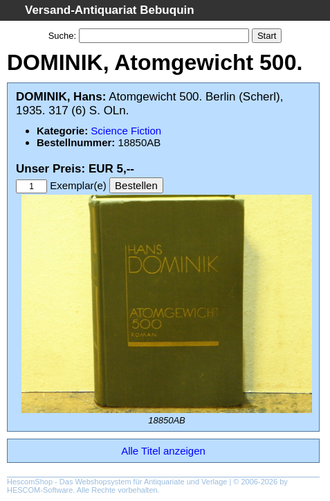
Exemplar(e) (78, 185)
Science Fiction (126, 131)
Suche (61, 35)
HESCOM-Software (40, 490)
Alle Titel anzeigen (163, 451)
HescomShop (30, 481)
